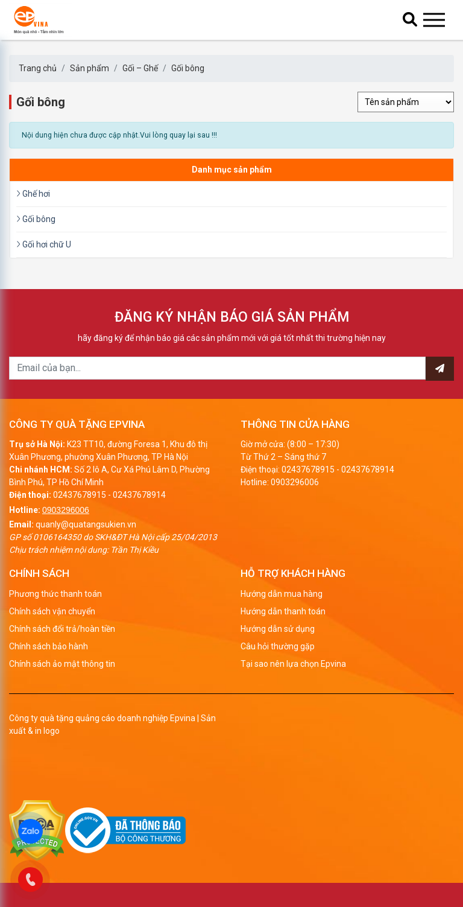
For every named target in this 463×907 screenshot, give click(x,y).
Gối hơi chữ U (43, 244)
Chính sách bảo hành (48, 646)
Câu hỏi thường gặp (278, 646)
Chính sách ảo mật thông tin (62, 664)
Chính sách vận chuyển (52, 611)
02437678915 (79, 495)
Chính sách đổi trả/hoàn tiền (62, 629)
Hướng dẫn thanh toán (283, 611)
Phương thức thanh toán (55, 594)
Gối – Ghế (140, 68)
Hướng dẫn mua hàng (282, 594)
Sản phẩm (89, 68)
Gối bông (187, 68)
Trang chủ (38, 68)
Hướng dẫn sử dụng (278, 629)
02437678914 (139, 495)
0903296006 (65, 510)
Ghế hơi (33, 194)
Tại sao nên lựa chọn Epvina (293, 664)
